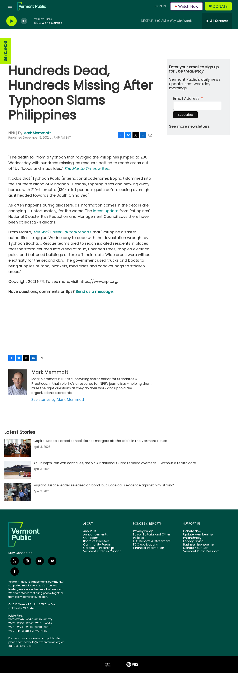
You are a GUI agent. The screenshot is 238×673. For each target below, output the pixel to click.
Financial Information (148, 548)
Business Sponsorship (198, 544)
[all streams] (217, 21)
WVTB (38, 627)
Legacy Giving (193, 541)
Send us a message (94, 291)
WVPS (11, 627)
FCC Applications (145, 544)
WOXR (30, 623)
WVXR (20, 627)
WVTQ (48, 619)
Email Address (188, 98)
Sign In (160, 6)
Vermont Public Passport (201, 551)
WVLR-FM (28, 631)
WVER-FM (14, 631)
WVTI (11, 619)
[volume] (24, 21)
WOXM (20, 619)
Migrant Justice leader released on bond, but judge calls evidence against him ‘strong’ (103, 485)
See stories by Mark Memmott (57, 399)
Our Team (90, 538)
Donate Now (192, 531)
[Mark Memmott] (17, 382)
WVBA (29, 619)
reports (62, 232)
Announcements (95, 534)
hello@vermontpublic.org (44, 642)
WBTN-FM (41, 631)
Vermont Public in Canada (102, 551)
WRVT (20, 623)
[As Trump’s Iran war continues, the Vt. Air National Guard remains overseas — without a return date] (17, 470)
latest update (105, 210)
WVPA (48, 623)
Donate (220, 6)
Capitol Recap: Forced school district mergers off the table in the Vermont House (100, 440)
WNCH (39, 623)
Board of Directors (96, 541)
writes (86, 168)
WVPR (11, 623)
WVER (47, 627)
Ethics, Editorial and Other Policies (151, 536)
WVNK (38, 619)
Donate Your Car (195, 548)
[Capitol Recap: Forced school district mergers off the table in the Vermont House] (17, 448)
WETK (29, 627)
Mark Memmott (37, 133)
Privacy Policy (143, 531)
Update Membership (198, 534)
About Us (89, 531)
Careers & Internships (99, 548)
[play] (11, 21)
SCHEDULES (5, 51)
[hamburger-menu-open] (10, 6)
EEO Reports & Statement (152, 541)
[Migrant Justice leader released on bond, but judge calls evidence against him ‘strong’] (17, 492)
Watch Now (186, 6)
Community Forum (97, 544)
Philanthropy (192, 538)
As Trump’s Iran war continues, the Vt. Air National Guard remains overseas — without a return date (114, 463)
